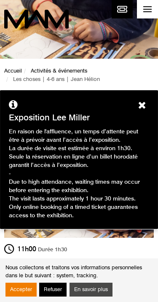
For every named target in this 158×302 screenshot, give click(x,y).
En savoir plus (91, 289)
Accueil (13, 71)
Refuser (53, 289)
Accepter (21, 289)
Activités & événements (59, 71)
